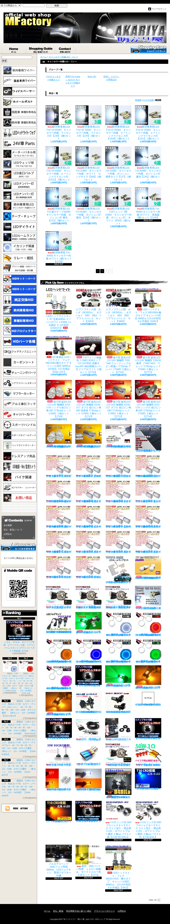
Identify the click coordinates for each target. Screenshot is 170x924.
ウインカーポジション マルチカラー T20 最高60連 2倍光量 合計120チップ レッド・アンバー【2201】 (59, 780)
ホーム (14, 49)
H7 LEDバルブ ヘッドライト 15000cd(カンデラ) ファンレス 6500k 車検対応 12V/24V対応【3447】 (148, 699)
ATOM (24, 808)
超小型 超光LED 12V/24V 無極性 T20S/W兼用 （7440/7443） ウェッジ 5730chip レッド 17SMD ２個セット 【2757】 (148, 355)
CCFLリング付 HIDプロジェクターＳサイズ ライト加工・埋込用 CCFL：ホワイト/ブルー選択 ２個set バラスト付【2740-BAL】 (148, 819)
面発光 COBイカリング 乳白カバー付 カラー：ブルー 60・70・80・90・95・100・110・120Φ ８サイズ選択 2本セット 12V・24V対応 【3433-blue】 (19, 728)
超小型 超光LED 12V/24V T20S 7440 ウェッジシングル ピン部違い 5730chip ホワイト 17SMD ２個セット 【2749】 (118, 436)
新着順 (138, 100)
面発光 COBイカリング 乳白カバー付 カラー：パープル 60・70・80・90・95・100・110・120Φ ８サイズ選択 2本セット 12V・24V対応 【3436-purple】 (60, 677)
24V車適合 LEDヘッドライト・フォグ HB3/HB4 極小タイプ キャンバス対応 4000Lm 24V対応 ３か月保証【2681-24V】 (59, 354)
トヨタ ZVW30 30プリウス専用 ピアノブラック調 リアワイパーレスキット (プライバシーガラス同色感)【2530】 (19, 636)
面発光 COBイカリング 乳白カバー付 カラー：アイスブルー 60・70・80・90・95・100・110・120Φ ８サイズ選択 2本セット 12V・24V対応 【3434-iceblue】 (119, 651)
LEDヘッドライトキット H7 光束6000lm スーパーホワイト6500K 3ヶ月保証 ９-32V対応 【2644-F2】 (59, 308)
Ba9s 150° (92, 76)
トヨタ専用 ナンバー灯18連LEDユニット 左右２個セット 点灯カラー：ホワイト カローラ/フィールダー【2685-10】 (118, 516)
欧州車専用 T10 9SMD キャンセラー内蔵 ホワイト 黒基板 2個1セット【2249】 (148, 203)
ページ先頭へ (154, 900)
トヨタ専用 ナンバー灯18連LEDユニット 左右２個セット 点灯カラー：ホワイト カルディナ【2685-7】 (148, 491)
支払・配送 (58, 911)
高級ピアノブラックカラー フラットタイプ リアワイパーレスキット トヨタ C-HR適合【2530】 (88, 811)
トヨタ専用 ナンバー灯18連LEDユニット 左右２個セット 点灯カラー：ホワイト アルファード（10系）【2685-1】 (88, 465)
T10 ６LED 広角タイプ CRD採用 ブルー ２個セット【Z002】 (149, 779)
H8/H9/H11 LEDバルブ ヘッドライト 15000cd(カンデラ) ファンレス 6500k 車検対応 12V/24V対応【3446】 (119, 702)
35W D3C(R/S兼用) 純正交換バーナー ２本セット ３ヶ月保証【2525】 (60, 754)
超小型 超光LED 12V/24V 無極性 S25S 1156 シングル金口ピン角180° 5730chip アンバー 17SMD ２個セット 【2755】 (88, 436)
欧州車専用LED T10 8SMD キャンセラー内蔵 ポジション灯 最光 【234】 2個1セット (88, 204)
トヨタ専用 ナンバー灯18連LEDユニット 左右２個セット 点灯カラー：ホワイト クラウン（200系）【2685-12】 (59, 541)
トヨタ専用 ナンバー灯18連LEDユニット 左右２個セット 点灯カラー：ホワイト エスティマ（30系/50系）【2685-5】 (88, 491)
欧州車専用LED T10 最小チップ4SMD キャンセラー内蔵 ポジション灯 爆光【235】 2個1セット (59, 204)
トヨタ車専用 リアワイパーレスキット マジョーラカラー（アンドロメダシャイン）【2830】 (148, 438)
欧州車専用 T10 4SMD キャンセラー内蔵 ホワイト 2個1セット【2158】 (59, 247)
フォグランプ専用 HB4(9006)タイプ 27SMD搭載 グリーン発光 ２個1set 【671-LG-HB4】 (118, 676)
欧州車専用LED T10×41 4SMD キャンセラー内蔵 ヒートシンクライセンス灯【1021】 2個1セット (148, 122)
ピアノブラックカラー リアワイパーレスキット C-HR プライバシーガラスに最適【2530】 (59, 728)
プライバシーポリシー (104, 911)
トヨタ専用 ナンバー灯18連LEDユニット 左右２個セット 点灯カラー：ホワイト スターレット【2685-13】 (88, 541)
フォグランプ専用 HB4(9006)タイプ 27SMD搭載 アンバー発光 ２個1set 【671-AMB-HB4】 (59, 704)
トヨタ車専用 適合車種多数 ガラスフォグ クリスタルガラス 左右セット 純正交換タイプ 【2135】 (118, 597)
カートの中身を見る (18, 547)
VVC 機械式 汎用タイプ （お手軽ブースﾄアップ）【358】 (88, 729)
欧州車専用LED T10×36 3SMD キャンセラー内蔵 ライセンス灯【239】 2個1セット (88, 122)
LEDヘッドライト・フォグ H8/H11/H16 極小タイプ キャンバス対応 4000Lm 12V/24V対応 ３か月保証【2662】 (119, 867)
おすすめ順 (148, 100)
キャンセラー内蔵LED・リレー (63, 57)
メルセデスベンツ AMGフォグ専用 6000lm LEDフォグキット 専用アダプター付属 (59, 861)
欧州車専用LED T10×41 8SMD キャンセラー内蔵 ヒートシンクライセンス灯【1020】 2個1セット (118, 122)
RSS (15, 808)
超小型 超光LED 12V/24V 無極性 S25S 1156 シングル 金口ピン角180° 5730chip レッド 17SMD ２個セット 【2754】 (148, 399)
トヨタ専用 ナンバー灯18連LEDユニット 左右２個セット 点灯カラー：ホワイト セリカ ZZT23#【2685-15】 (148, 541)
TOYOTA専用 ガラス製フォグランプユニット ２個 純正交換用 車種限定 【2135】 (118, 754)
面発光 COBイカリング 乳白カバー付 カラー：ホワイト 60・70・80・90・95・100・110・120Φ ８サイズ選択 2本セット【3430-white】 (10, 676)
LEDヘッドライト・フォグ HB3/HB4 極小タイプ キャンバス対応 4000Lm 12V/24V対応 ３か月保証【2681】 (148, 305)
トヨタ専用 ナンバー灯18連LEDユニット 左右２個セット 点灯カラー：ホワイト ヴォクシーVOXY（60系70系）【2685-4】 (59, 491)
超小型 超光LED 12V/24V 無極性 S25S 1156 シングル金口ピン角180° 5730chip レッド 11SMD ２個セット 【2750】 (59, 399)
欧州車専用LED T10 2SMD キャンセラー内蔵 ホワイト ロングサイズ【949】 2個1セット (88, 163)
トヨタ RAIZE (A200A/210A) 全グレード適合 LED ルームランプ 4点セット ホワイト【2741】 (118, 569)
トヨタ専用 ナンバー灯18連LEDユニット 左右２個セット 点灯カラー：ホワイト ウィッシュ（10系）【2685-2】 (118, 465)
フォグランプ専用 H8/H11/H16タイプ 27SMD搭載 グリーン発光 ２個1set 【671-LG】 (89, 623)
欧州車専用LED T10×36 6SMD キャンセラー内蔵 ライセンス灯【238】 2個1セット (59, 122)
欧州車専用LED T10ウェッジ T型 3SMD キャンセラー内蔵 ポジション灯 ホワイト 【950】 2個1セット (118, 206)
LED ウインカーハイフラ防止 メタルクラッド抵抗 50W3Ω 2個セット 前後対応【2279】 (149, 754)
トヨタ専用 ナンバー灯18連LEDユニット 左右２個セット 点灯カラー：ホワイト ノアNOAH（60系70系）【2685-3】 (148, 465)
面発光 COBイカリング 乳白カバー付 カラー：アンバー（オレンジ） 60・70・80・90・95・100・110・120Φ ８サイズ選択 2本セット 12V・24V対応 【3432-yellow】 (59, 651)
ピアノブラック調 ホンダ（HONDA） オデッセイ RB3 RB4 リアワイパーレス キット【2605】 (88, 305)
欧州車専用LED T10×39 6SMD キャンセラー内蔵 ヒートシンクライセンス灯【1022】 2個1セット (59, 163)
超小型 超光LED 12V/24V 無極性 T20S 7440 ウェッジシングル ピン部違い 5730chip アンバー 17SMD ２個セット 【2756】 (118, 355)
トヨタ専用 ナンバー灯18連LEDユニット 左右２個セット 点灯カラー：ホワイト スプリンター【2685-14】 (118, 541)
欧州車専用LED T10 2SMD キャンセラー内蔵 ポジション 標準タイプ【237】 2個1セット (118, 163)
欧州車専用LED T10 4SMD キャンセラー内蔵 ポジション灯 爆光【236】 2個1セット (148, 163)
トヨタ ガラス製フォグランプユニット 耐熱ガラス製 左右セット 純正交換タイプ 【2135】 (59, 597)
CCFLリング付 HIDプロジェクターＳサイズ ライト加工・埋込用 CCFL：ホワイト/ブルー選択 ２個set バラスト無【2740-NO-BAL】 (118, 819)
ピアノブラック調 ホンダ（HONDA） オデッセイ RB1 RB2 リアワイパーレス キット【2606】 (119, 305)
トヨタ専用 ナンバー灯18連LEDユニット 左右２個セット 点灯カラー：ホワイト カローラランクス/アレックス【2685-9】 (88, 516)
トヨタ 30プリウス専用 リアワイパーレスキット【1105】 (118, 729)
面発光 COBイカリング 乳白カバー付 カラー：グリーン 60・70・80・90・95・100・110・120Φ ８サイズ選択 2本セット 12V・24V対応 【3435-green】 (149, 651)
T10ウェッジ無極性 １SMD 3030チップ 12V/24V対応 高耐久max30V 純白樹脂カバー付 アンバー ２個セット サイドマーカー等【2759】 (148, 567)
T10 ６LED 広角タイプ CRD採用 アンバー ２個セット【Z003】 (59, 812)
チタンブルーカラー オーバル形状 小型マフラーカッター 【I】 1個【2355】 (88, 754)
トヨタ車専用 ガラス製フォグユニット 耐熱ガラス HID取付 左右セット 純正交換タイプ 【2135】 (88, 597)
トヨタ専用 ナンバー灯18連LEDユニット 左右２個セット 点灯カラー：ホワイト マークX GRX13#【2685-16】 (59, 566)
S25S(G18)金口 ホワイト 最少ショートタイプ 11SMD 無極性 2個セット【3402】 (148, 598)
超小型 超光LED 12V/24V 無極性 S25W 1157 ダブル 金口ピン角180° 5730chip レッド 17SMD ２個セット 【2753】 (118, 399)
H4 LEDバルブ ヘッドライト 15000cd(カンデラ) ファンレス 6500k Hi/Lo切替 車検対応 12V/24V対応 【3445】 (88, 702)
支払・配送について (41, 49)
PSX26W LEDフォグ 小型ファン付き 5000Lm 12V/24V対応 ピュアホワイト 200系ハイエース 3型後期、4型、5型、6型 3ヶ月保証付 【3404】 (60, 622)
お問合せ (65, 49)
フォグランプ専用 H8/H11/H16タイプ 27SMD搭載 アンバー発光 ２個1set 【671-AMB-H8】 (149, 677)
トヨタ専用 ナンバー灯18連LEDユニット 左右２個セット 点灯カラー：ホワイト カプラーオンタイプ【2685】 (59, 465)
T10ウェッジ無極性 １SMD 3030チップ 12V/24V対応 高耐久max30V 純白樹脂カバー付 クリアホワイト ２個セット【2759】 (88, 355)
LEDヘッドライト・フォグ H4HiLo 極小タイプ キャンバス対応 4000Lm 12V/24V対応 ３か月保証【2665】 (118, 784)
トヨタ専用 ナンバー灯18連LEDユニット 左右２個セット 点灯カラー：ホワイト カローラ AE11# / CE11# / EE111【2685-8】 (59, 516)
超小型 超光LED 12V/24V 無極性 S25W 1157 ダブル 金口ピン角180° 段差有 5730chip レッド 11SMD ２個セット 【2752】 (88, 399)
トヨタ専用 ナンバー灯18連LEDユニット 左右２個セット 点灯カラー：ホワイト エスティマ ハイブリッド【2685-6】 (118, 491)
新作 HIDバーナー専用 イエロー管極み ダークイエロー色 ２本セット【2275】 (89, 860)
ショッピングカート (148, 49)
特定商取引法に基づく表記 (78, 911)
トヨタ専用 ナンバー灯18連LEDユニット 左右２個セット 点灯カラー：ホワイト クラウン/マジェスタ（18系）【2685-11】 (148, 516)
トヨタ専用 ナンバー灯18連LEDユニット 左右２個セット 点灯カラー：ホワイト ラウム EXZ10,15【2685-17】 (88, 566)
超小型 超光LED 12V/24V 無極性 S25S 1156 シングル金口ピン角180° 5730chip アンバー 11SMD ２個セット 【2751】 (59, 436)
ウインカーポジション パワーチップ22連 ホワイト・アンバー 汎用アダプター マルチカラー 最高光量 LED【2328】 (89, 780)
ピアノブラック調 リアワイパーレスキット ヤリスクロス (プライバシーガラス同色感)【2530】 (88, 676)
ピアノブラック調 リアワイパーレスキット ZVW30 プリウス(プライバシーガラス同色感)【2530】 (148, 728)
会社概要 (8, 525)
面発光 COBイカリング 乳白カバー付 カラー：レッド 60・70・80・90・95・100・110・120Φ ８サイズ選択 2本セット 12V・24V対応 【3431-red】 (26, 677)
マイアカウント (159, 9)
